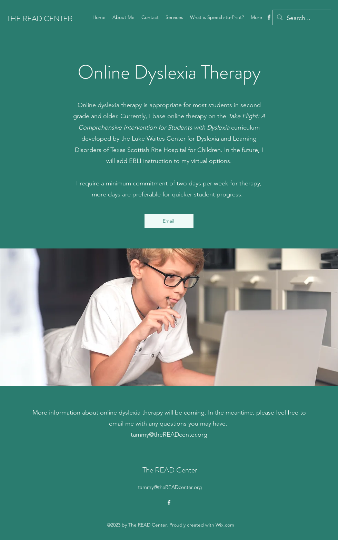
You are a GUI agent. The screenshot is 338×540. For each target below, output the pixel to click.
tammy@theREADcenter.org (169, 434)
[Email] (169, 221)
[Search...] (301, 18)
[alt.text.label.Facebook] (269, 17)
